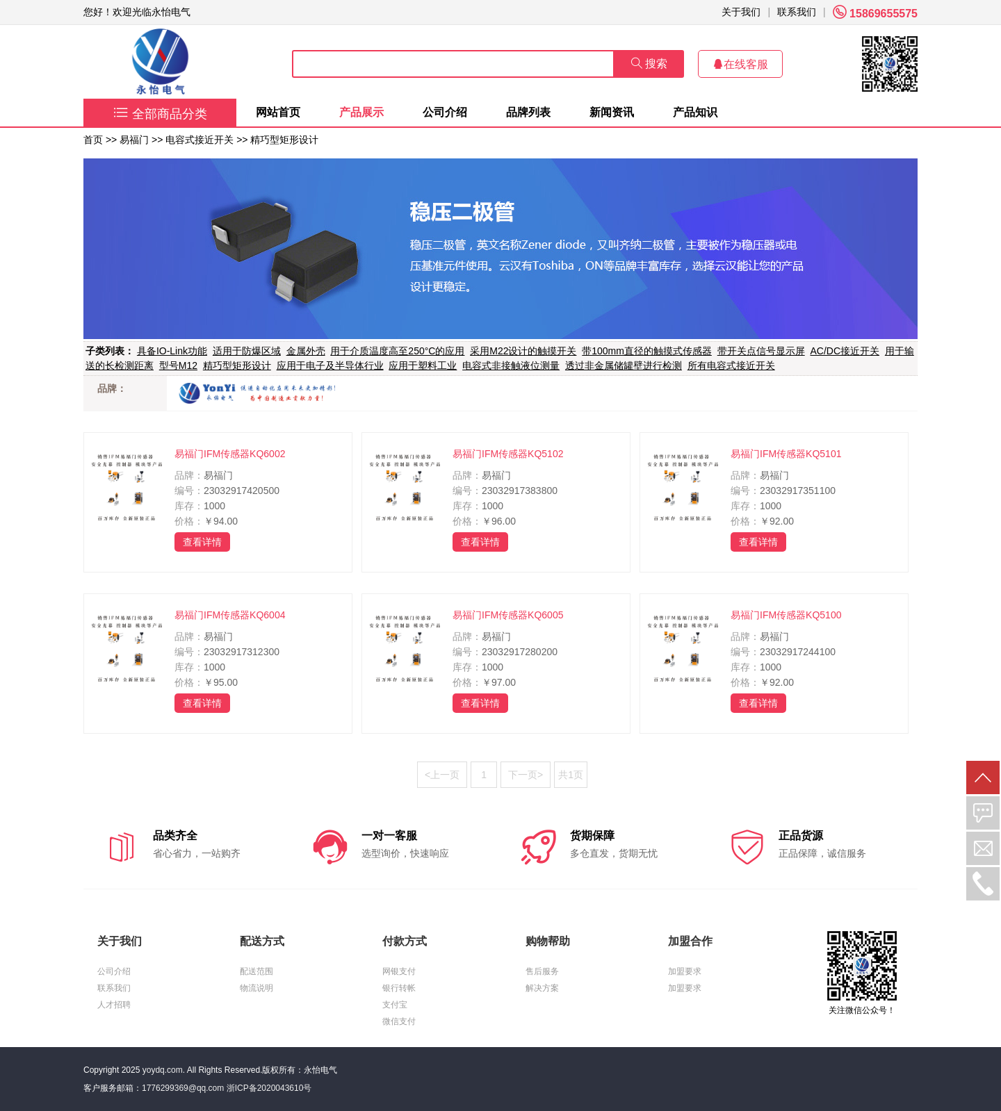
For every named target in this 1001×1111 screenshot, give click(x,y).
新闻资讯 (611, 112)
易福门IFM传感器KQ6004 (229, 614)
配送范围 (256, 971)
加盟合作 (690, 941)
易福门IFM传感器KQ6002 (229, 453)
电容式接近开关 (199, 139)
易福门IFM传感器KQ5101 (786, 453)
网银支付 (399, 971)
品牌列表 (528, 112)
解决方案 (542, 988)
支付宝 (394, 1005)
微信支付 (399, 1021)
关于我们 (741, 11)
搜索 (649, 63)
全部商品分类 (160, 114)
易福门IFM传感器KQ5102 (508, 453)
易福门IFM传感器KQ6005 (508, 614)
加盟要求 (684, 971)
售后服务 (542, 971)
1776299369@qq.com (183, 1088)
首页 (93, 139)
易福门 (134, 139)
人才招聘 (114, 1005)
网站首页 (278, 112)
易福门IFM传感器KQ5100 (786, 614)
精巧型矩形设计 (284, 139)
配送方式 (262, 941)
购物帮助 (548, 941)
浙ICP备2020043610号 (269, 1088)
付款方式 (404, 941)
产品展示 (361, 112)
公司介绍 (445, 112)
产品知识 (695, 112)
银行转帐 (399, 988)
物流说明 (256, 988)
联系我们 (796, 11)
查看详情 (202, 542)
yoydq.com (163, 1070)
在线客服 (740, 64)
